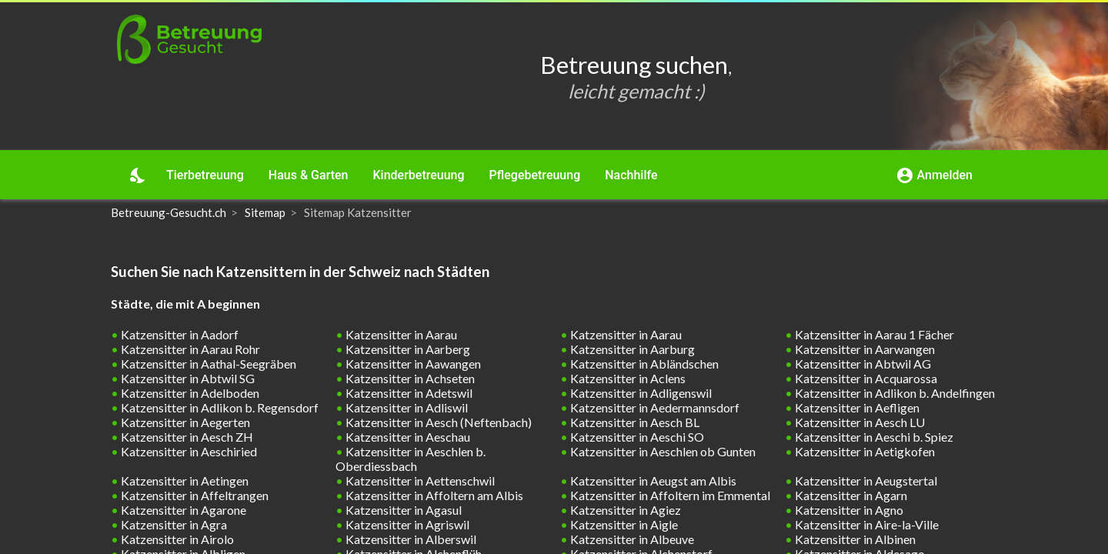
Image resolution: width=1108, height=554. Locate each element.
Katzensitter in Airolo (176, 539)
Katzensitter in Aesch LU (859, 422)
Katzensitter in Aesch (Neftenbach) (437, 422)
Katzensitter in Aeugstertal (865, 480)
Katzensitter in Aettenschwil (419, 480)
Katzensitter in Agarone (182, 509)
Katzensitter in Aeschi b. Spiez (873, 436)
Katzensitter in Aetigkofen (864, 451)
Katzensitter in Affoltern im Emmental (669, 495)
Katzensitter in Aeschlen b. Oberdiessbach (410, 458)
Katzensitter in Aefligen (856, 407)
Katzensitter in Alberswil (409, 539)
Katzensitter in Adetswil (407, 392)
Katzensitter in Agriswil (406, 524)
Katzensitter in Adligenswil (640, 392)
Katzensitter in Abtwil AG (862, 363)
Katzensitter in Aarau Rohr (189, 349)
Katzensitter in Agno (848, 509)
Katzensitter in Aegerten (184, 422)
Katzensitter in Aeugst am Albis (652, 480)
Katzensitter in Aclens (627, 378)
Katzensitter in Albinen (854, 539)
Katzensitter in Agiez (624, 509)
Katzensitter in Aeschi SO (636, 436)
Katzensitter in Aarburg (631, 349)
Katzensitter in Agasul (402, 509)
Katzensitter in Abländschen (643, 363)
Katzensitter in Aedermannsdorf (653, 407)
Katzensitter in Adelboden (188, 392)
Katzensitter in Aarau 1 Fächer (873, 334)
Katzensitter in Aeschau (406, 436)
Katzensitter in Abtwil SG (186, 378)
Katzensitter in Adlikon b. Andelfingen (894, 392)
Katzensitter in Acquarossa (865, 378)
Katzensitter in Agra (172, 524)
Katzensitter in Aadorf (178, 334)
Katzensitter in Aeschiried (187, 451)
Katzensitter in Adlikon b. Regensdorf (218, 407)
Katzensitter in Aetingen (183, 480)
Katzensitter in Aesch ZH (185, 436)
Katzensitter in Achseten (409, 378)
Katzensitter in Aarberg (406, 349)
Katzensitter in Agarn (850, 495)
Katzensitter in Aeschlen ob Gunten (662, 451)
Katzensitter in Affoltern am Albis (433, 495)
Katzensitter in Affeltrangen (193, 495)
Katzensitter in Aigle (623, 524)
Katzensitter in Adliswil (405, 407)
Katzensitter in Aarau (400, 334)
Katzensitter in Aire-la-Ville (866, 524)
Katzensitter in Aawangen (412, 363)
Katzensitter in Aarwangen (864, 349)
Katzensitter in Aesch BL (633, 422)
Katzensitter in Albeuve (631, 539)
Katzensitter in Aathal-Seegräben (207, 363)
